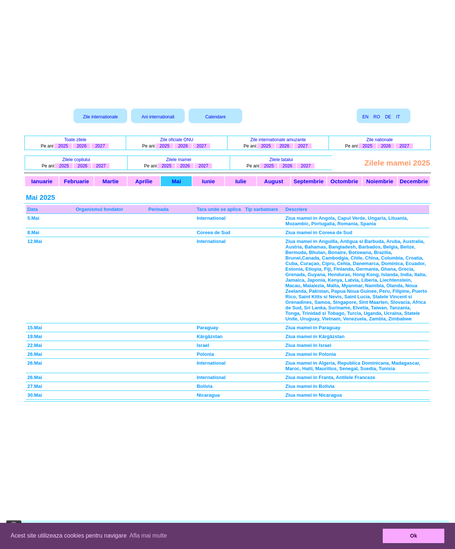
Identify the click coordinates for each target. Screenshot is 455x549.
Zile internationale (100, 116)
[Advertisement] (227, 51)
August (273, 181)
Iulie (240, 181)
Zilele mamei (178, 159)
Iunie (208, 181)
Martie (111, 181)
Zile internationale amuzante (278, 139)
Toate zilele (75, 139)
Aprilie (144, 181)
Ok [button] (413, 536)
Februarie (76, 181)
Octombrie (344, 181)
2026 (82, 146)
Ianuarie (42, 181)
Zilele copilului (76, 159)
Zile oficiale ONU (176, 139)
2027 (100, 146)
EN (365, 116)
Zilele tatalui (281, 159)
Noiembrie (379, 181)
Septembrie (309, 181)
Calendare (215, 116)
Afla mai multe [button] (148, 535)
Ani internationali (158, 116)
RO (377, 116)
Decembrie (414, 181)
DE (388, 116)
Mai (176, 181)
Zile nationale (380, 139)
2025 (63, 146)
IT (398, 116)
